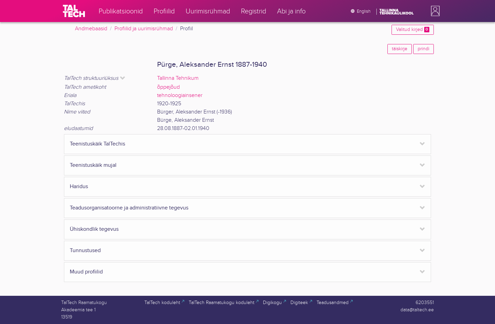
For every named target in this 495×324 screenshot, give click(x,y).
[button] (434, 11)
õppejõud (168, 87)
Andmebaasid (91, 28)
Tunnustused (85, 250)
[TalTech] (74, 11)
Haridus (79, 186)
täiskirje (399, 49)
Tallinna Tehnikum (178, 78)
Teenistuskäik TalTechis (97, 144)
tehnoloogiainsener (179, 95)
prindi (423, 49)
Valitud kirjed (412, 29)
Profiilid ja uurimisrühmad (143, 28)
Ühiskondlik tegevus (94, 229)
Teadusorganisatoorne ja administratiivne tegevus (129, 208)
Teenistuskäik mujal (93, 165)
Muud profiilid (86, 272)
